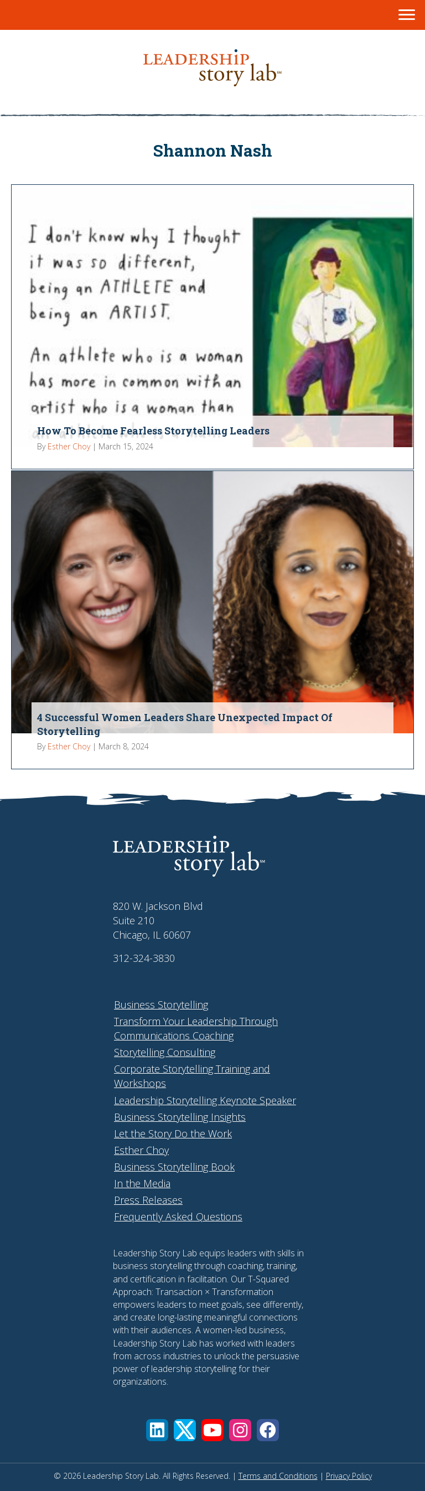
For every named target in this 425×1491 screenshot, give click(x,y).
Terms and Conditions (278, 1476)
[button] (157, 1430)
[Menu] (406, 15)
